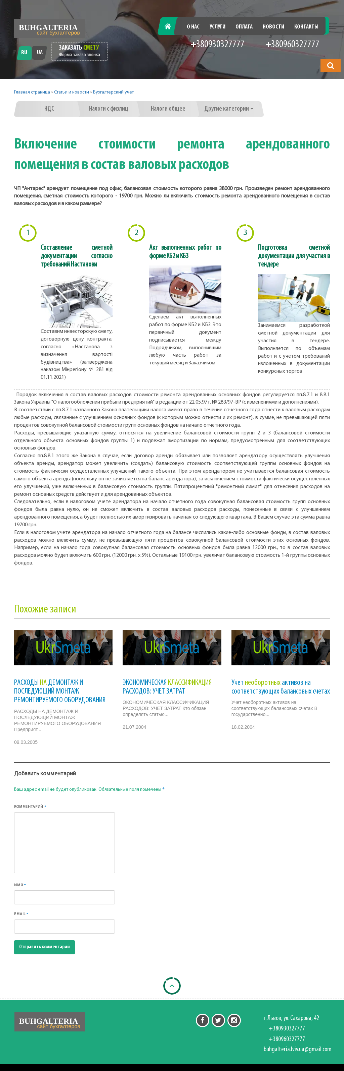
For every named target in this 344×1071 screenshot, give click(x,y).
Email (21, 914)
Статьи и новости (71, 92)
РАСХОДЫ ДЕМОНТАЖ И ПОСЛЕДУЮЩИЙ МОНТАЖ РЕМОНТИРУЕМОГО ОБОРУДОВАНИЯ (59, 692)
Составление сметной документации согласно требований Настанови (77, 256)
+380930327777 (217, 45)
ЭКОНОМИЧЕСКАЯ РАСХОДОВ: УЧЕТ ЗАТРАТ (167, 687)
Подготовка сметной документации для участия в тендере (294, 256)
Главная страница (32, 92)
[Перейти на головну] (49, 28)
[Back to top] (172, 986)
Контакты (306, 27)
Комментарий (30, 807)
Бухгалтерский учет (113, 92)
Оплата (244, 27)
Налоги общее (168, 109)
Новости (273, 27)
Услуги (217, 27)
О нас (193, 27)
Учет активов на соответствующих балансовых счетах (280, 687)
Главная (171, 27)
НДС (49, 109)
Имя (20, 885)
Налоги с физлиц (108, 109)
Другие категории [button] (228, 109)
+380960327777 (292, 45)
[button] (330, 65)
